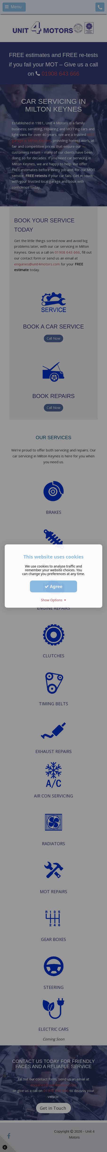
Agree (53, 586)
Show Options (53, 600)
